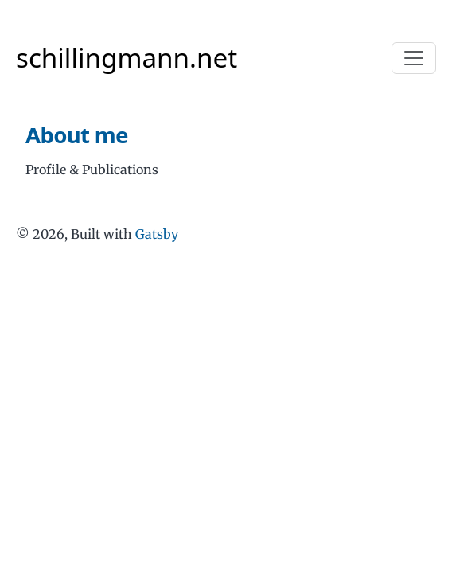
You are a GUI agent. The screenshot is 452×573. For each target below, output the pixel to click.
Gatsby (156, 234)
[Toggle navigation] (414, 58)
